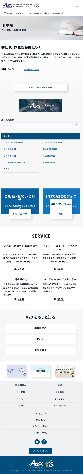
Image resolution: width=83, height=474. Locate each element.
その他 (6, 170)
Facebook (44, 442)
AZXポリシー (40, 413)
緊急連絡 (40, 420)
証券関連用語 (9, 157)
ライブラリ (60, 399)
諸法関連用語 (49, 157)
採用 (21, 405)
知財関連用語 (9, 150)
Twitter (37, 442)
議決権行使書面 (31, 71)
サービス (21, 392)
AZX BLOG (42, 451)
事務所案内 (20, 385)
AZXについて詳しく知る (40, 89)
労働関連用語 (49, 164)
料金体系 (60, 392)
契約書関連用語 (50, 150)
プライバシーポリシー (40, 426)
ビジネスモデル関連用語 (14, 164)
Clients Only (40, 433)
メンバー (21, 399)
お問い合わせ (59, 405)
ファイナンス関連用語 (52, 144)
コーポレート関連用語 (13, 144)
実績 (60, 385)
